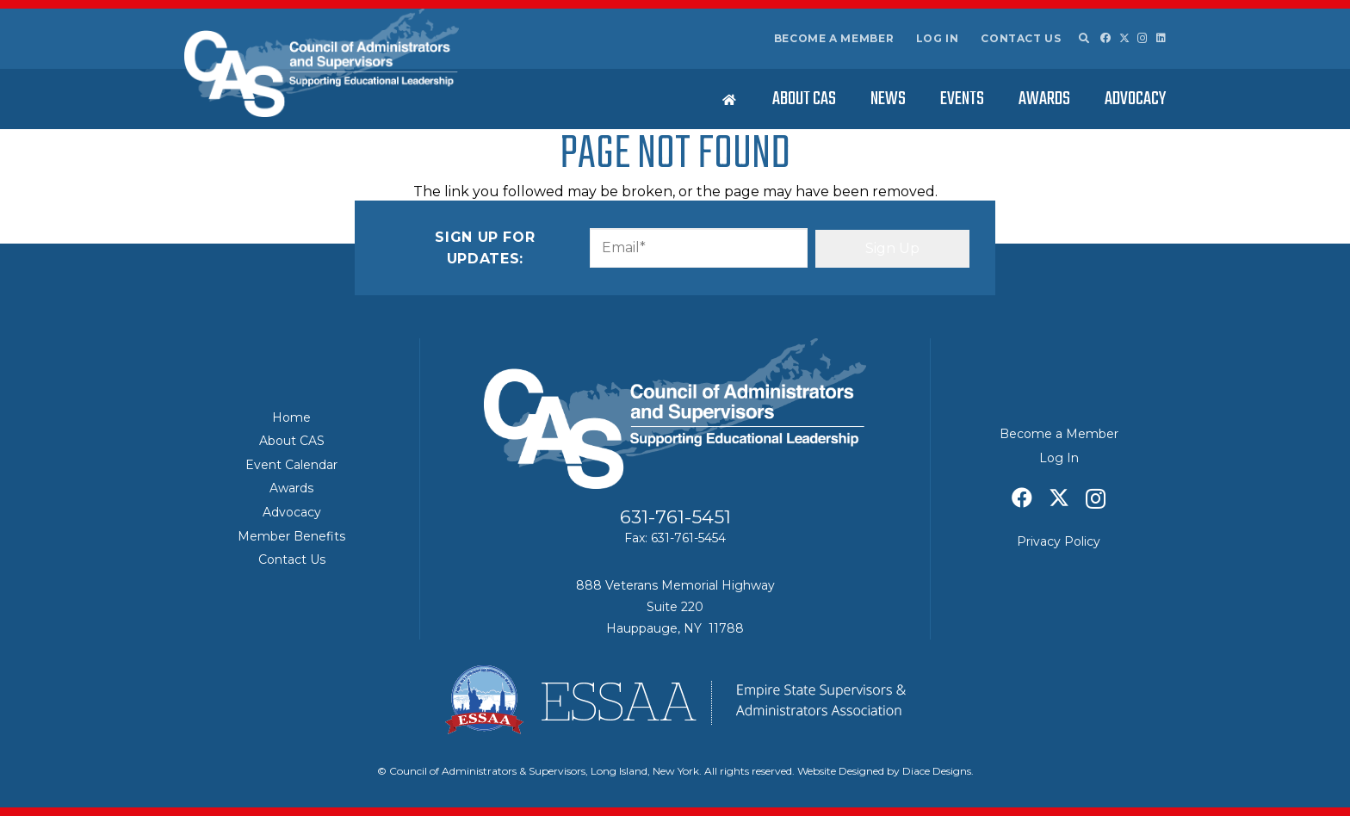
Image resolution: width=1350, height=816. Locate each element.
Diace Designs (936, 770)
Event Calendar (291, 465)
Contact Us (1021, 38)
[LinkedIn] (1161, 38)
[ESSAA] (675, 699)
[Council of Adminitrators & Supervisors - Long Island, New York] (321, 63)
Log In (937, 38)
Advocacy (292, 512)
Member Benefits (291, 536)
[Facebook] (1105, 38)
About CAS (292, 440)
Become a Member (834, 38)
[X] (1124, 38)
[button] (1083, 38)
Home (291, 417)
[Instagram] (1142, 38)
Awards (291, 488)
